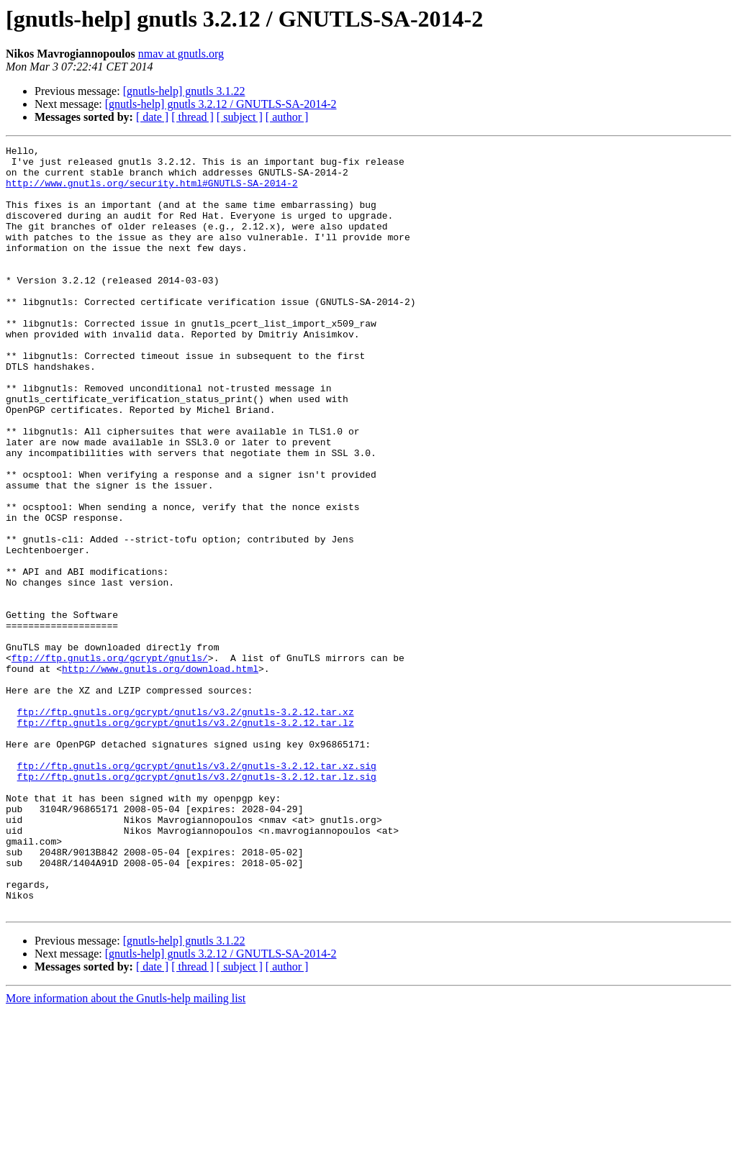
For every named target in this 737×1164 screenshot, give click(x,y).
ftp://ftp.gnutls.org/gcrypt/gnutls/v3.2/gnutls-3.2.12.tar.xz (185, 825)
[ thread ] (192, 117)
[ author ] (287, 117)
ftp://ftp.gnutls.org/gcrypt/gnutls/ (110, 761)
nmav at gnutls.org (181, 53)
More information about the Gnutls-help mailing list (125, 1151)
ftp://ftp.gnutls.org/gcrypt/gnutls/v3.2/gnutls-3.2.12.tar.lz (185, 838)
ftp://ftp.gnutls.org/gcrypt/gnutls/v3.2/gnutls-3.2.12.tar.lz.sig (196, 903)
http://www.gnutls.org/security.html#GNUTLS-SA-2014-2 (152, 191)
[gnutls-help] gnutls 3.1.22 (184, 91)
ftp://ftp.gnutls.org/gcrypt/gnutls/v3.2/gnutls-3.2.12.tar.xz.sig (196, 890)
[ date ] (152, 117)
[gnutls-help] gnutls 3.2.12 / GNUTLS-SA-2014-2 (221, 104)
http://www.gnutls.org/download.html (160, 774)
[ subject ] (240, 117)
